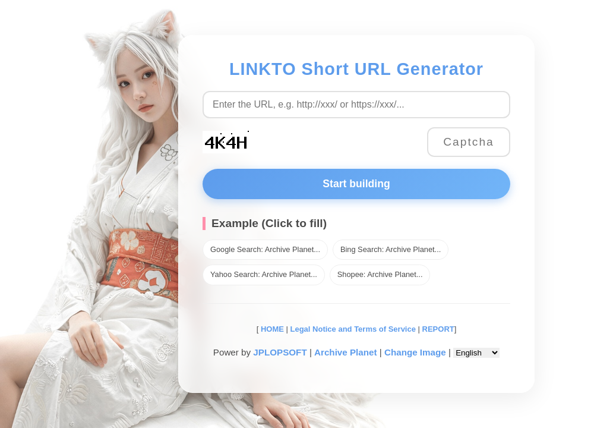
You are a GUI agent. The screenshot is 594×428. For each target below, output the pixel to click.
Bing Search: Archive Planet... (390, 249)
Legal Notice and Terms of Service (353, 329)
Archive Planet (345, 352)
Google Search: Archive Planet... (265, 249)
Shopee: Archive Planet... (380, 274)
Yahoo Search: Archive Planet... (263, 274)
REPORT (438, 329)
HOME (271, 329)
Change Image (415, 352)
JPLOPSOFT (280, 352)
